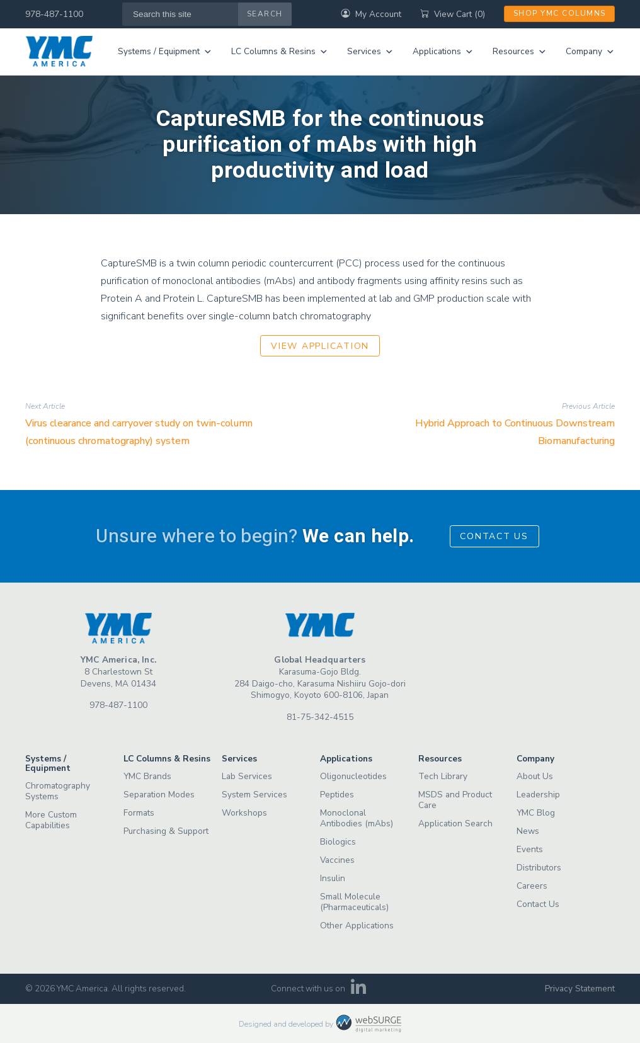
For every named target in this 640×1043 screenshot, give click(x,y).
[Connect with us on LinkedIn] (359, 991)
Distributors (539, 868)
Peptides (337, 795)
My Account (371, 14)
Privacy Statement (580, 989)
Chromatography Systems (57, 791)
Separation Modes (159, 795)
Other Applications (357, 926)
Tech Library (442, 776)
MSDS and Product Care (455, 800)
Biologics (338, 842)
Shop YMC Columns (559, 13)
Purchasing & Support (166, 831)
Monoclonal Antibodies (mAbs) (356, 818)
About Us (535, 776)
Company (590, 51)
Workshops (244, 813)
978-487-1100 (54, 14)
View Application (320, 346)
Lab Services (247, 776)
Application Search (455, 823)
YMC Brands (147, 776)
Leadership (538, 795)
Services (370, 51)
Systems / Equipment (165, 51)
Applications (443, 51)
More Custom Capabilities (51, 820)
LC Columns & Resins (279, 51)
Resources (520, 51)
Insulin (332, 878)
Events (530, 849)
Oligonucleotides (353, 776)
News (528, 831)
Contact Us (494, 536)
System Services (254, 795)
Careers (532, 886)
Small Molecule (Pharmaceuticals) (354, 902)
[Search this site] (180, 14)
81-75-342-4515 (320, 717)
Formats (138, 813)
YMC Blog (536, 813)
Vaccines (337, 860)
